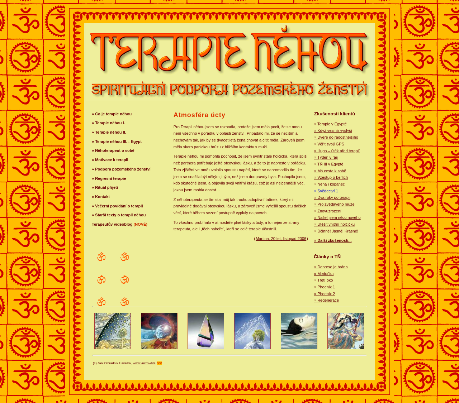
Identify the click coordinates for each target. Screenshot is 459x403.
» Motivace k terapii (110, 160)
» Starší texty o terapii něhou (119, 215)
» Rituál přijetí (105, 187)
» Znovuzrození (327, 211)
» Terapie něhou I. (108, 123)
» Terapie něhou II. (109, 132)
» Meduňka (323, 274)
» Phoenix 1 (324, 287)
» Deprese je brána (331, 267)
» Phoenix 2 (324, 294)
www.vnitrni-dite (144, 363)
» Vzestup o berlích (331, 177)
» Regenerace (326, 300)
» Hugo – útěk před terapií (337, 151)
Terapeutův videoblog (119, 224)
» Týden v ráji (326, 157)
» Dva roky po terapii (332, 197)
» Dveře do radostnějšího (336, 137)
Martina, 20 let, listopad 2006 (281, 238)
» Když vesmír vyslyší (333, 130)
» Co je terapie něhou (112, 114)
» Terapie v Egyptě (330, 124)
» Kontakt (101, 197)
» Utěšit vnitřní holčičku (334, 224)
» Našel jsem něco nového (337, 217)
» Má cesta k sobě (330, 171)
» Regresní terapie (109, 178)
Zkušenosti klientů (334, 113)
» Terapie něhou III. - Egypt (117, 141)
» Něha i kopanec (329, 184)
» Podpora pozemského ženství (121, 169)
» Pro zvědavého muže (334, 204)
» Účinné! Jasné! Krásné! (336, 231)
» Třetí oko (323, 280)
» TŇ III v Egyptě (329, 164)
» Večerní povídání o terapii (117, 206)
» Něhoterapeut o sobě (113, 150)
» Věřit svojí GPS (329, 144)
